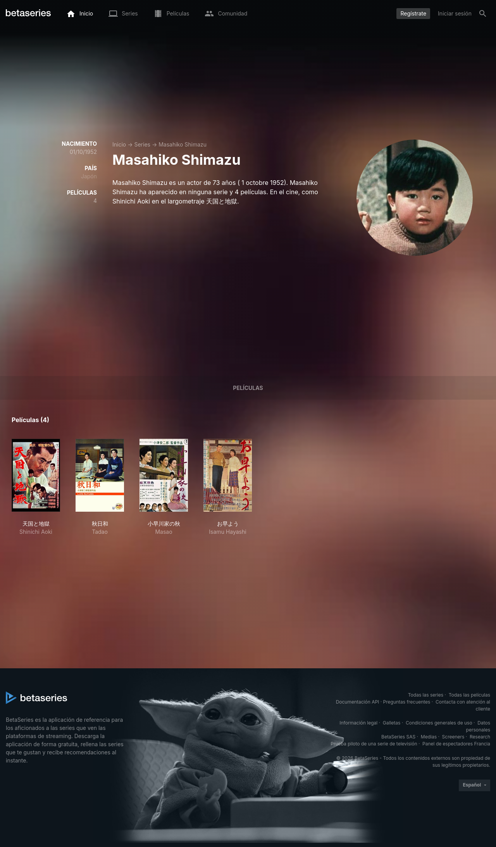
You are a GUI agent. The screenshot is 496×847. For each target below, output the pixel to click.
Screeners (453, 737)
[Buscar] (482, 13)
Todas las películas (469, 695)
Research (480, 737)
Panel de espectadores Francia (456, 744)
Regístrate (413, 13)
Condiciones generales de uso (439, 723)
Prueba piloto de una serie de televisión (374, 744)
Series (142, 144)
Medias (429, 737)
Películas (248, 388)
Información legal (358, 723)
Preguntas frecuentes (407, 702)
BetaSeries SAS (398, 737)
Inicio (119, 144)
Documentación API (357, 702)
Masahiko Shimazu (182, 144)
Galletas (392, 723)
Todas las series (425, 695)
